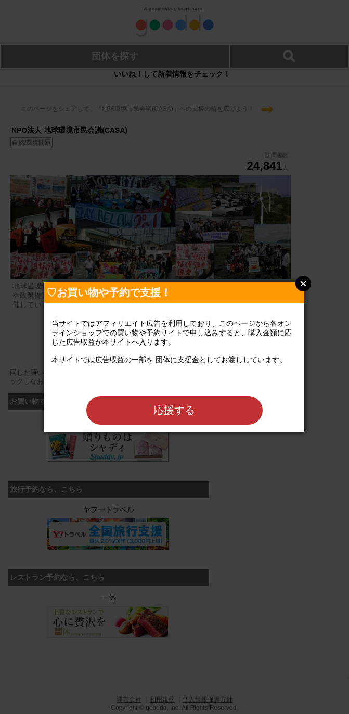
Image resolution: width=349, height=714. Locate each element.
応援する (174, 410)
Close (303, 283)
